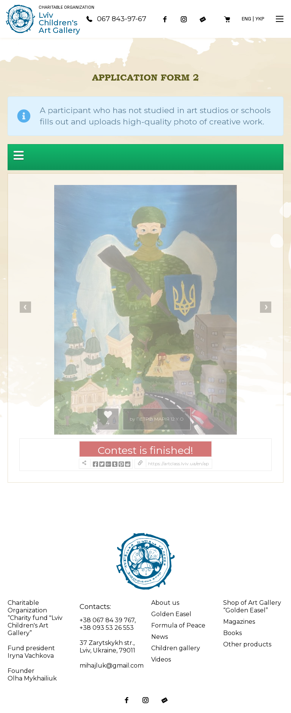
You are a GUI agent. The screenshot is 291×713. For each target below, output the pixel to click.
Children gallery (175, 648)
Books (232, 633)
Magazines (239, 621)
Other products (247, 644)
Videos (161, 659)
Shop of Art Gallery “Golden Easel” (252, 606)
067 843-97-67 (116, 19)
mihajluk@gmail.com (112, 665)
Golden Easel (171, 614)
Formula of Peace (178, 625)
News (159, 636)
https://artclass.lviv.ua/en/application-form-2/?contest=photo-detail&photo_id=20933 (178, 463)
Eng (246, 19)
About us (165, 602)
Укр (259, 19)
